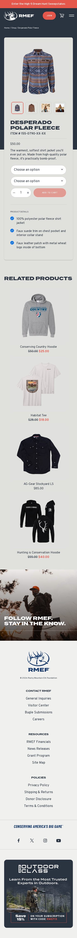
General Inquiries (38, 699)
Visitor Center (38, 706)
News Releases (39, 749)
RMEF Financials (38, 742)
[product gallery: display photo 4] (60, 108)
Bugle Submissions (38, 713)
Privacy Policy (38, 785)
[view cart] (62, 16)
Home (6, 28)
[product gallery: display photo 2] (31, 108)
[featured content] (38, 894)
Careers (38, 719)
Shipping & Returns (38, 792)
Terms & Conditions (38, 806)
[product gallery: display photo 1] (17, 108)
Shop (13, 28)
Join (49, 15)
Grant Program (38, 756)
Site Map (38, 763)
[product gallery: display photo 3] (46, 108)
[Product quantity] (21, 192)
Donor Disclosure (38, 799)
